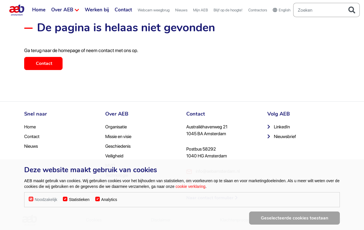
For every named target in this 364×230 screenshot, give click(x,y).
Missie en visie (118, 136)
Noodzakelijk (46, 201)
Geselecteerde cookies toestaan (294, 220)
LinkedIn (278, 127)
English (281, 10)
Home (39, 10)
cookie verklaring (190, 188)
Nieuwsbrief (281, 136)
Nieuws (181, 10)
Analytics (109, 201)
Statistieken (79, 201)
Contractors (257, 10)
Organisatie (116, 127)
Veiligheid (114, 156)
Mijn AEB (200, 10)
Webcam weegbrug (153, 10)
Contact (123, 10)
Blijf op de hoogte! (228, 10)
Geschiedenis (118, 146)
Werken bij (97, 10)
